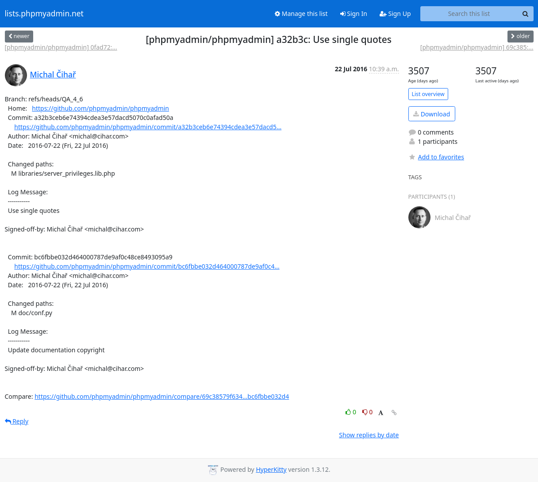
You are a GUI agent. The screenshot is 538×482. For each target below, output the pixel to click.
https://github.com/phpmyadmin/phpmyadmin (100, 108)
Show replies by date (369, 435)
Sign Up (395, 13)
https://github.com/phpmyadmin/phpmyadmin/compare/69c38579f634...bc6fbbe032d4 (162, 396)
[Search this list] (469, 13)
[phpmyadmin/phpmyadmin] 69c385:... (477, 47)
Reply (17, 421)
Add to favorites (436, 157)
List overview (428, 94)
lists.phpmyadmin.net (44, 13)
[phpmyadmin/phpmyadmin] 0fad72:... (61, 47)
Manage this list (301, 13)
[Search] (526, 13)
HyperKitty (271, 469)
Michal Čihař (53, 74)
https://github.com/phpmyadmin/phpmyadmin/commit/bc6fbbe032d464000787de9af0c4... (146, 266)
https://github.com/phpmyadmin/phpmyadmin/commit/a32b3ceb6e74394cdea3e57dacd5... (147, 127)
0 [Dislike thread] (367, 412)
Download (431, 114)
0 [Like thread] (351, 412)
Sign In (353, 13)
